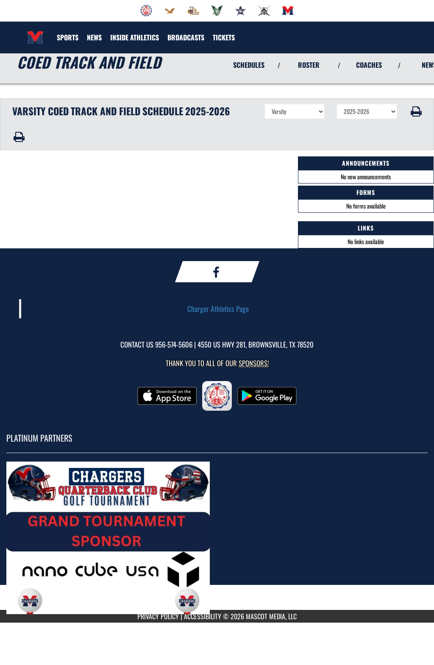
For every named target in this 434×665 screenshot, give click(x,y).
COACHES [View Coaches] (369, 65)
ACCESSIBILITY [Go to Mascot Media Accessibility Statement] (202, 616)
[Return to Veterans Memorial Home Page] (35, 32)
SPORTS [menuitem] (67, 37)
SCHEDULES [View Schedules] (248, 65)
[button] (415, 111)
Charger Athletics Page (218, 308)
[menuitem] (146, 10)
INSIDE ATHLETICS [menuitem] (134, 37)
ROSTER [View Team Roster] (309, 65)
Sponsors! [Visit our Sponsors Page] (254, 363)
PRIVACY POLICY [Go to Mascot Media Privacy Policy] (158, 616)
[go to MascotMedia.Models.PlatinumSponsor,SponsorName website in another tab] (217, 538)
